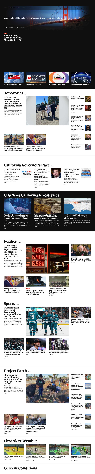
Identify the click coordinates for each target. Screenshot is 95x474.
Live (19, 8)
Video (22, 27)
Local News (13, 8)
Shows (24, 8)
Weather (11, 27)
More (26, 94)
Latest (6, 8)
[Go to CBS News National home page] (47, 8)
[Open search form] (90, 8)
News (6, 27)
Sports (17, 27)
